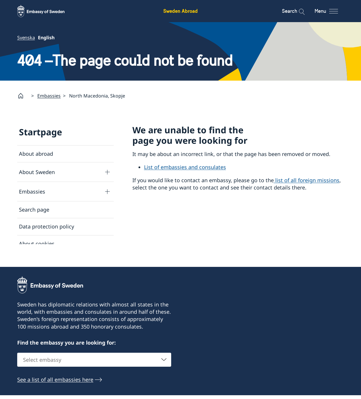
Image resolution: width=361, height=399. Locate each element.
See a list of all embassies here (55, 383)
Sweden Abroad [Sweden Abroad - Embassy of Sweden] (180, 11)
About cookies (37, 243)
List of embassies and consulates (185, 167)
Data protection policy (46, 226)
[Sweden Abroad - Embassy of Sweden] (46, 11)
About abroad (36, 153)
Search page (34, 209)
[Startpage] (23, 96)
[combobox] (94, 364)
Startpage (40, 132)
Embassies (49, 96)
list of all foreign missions (306, 180)
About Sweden (37, 172)
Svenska (26, 37)
